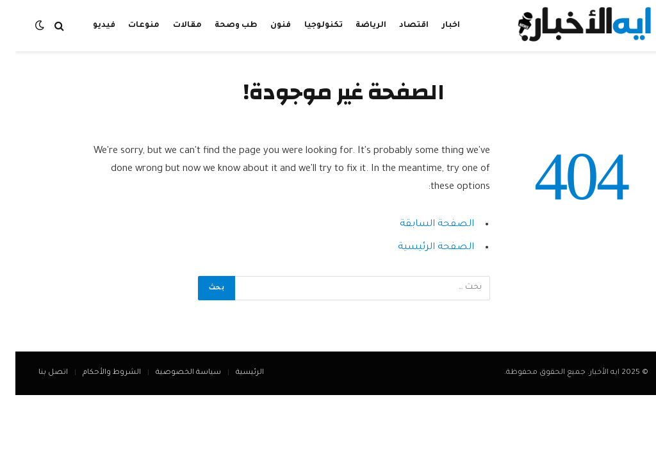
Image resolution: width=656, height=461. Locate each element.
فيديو (89, 25)
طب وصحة (220, 25)
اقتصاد (398, 25)
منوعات (128, 25)
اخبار (436, 25)
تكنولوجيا (308, 25)
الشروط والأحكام (96, 373)
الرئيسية (234, 373)
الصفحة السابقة (421, 224)
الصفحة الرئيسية (420, 247)
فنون (265, 25)
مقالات (172, 25)
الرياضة (355, 25)
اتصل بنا (38, 373)
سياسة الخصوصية (173, 373)
